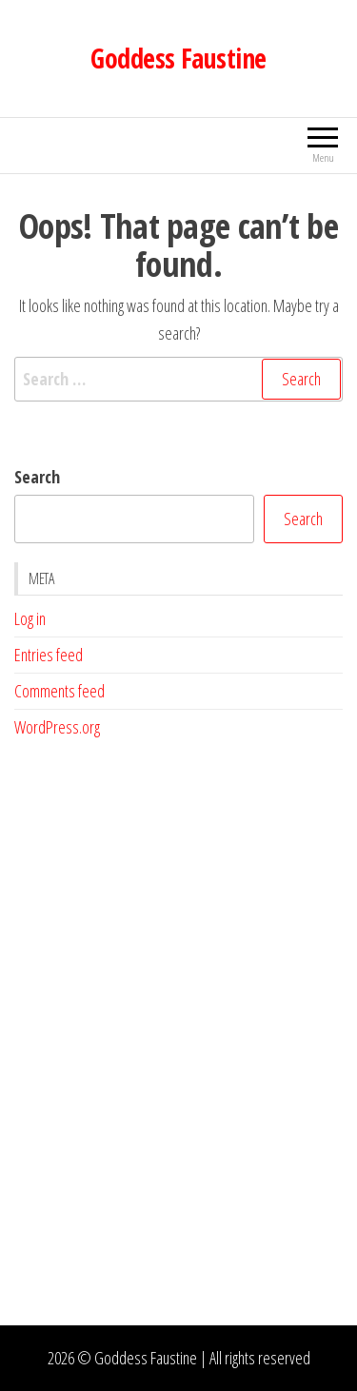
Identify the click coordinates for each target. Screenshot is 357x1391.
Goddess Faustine (178, 58)
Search (37, 476)
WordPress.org (57, 726)
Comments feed (59, 690)
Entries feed (48, 654)
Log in (30, 618)
